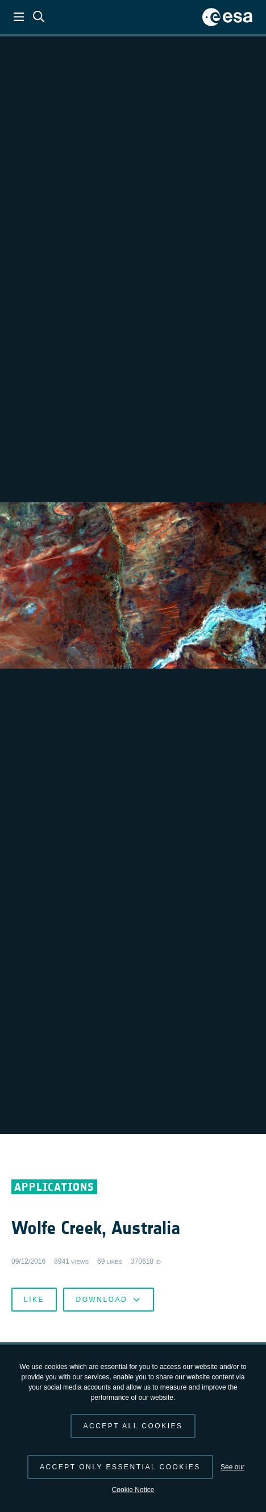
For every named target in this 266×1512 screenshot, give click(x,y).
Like (34, 1300)
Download (108, 1300)
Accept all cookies (132, 1426)
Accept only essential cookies (120, 1467)
